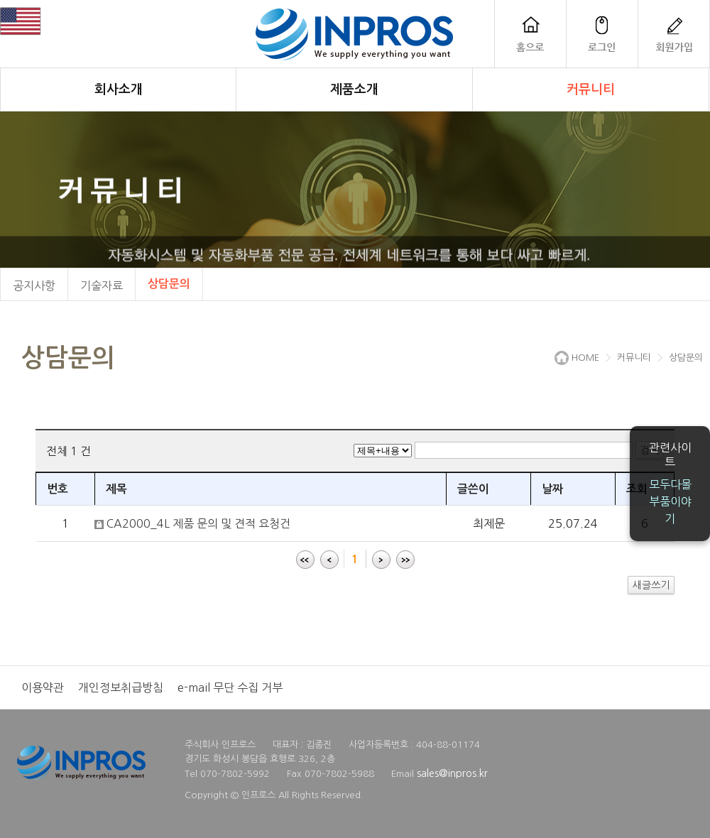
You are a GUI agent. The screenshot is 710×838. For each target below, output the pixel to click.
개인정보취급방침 (120, 687)
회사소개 (118, 89)
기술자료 (101, 285)
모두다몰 (670, 484)
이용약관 (42, 687)
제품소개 (354, 89)
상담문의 (169, 283)
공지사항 (34, 285)
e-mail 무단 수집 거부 (230, 687)
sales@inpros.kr (452, 773)
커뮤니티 (591, 89)
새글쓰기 (651, 585)
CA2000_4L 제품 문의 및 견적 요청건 (198, 523)
